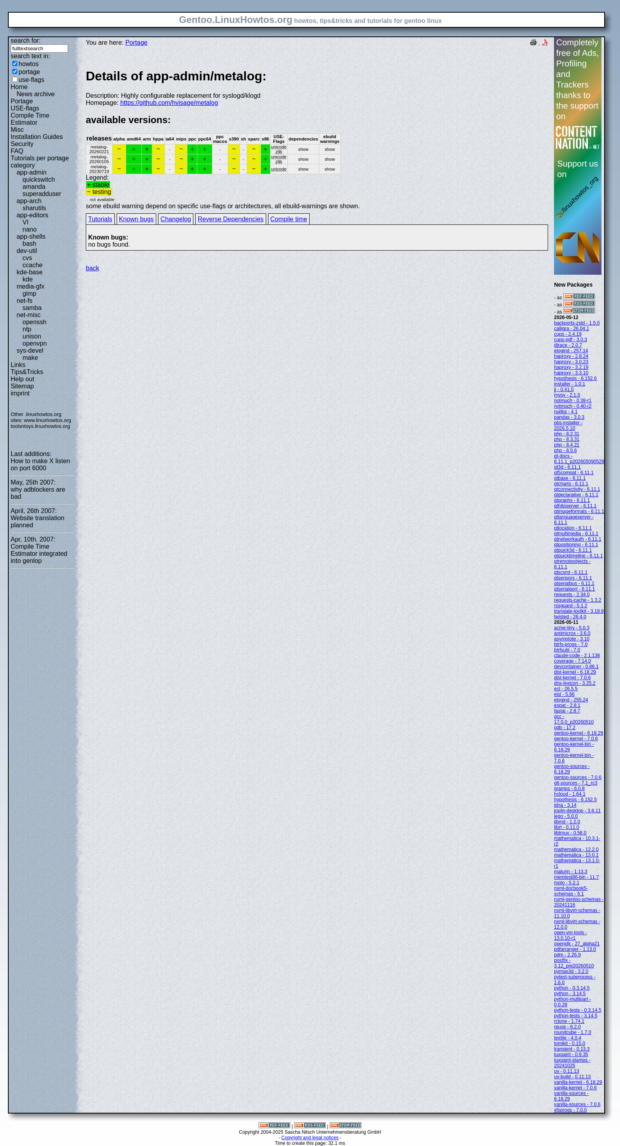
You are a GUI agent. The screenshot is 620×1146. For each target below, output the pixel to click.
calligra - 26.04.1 (571, 328)
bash (29, 243)
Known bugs (136, 219)
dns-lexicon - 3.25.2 (574, 683)
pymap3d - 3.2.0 (571, 971)
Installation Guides (37, 136)
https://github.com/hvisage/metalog (169, 102)
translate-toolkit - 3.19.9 (578, 611)
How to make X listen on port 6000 (40, 464)
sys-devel (30, 350)
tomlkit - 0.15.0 (569, 1043)
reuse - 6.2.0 (567, 1027)
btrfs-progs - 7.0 (571, 644)
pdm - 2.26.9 (567, 955)
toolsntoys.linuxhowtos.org (40, 426)
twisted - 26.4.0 (570, 617)
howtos (29, 64)
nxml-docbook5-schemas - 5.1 (571, 891)
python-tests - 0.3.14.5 (577, 1010)
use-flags (31, 79)
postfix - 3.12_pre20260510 (574, 963)
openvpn (35, 343)
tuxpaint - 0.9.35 (571, 1054)
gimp (29, 293)
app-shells (31, 236)
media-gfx (30, 286)
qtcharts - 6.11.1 (571, 484)
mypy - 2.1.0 (567, 395)
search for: (26, 40)
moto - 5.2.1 (566, 883)
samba (32, 307)
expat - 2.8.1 (567, 705)
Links (18, 364)
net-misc (28, 315)
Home (19, 87)
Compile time (288, 219)
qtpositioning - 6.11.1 (576, 544)
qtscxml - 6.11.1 (571, 572)
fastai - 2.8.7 (567, 711)
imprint (20, 393)
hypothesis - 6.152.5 (575, 799)
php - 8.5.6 (565, 450)
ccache (33, 265)
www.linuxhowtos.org (47, 420)
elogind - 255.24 (571, 700)
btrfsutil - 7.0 (567, 650)
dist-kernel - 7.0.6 (572, 677)
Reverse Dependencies (230, 219)
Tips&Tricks (27, 372)
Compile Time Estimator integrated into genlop (39, 553)
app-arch (29, 201)
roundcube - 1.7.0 (572, 1032)
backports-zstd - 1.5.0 (576, 323)
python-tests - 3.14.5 (575, 1016)
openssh (35, 322)
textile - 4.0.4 (567, 1038)
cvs (27, 258)
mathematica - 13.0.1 (576, 855)
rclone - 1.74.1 (569, 1021)
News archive (36, 94)
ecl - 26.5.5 (565, 689)
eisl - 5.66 (564, 694)
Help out (22, 379)
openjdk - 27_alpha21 (576, 943)
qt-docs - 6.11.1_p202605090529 (579, 458)
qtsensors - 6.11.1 (573, 578)
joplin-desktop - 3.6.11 (577, 810)
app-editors (32, 215)
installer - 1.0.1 (569, 384)
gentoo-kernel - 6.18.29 (578, 733)
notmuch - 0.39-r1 (573, 400)
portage (29, 71)
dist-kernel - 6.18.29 (575, 672)
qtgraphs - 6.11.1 (572, 500)
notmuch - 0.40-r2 (573, 406)
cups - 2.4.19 (567, 334)
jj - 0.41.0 (563, 389)
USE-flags (25, 108)
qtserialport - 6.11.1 (574, 589)
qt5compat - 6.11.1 (574, 472)
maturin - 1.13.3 (570, 871)
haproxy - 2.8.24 (571, 356)
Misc (17, 129)
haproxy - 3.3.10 (571, 373)
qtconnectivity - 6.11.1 (577, 489)
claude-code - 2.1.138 (577, 655)
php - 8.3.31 (566, 439)
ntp (27, 329)
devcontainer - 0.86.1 (576, 666)
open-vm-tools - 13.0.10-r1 (570, 935)
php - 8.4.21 (566, 445)
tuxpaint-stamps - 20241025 (572, 1062)
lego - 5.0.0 (566, 816)
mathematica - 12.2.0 (576, 849)
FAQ (17, 151)
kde (28, 279)
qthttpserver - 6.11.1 (575, 506)
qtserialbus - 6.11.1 (574, 583)
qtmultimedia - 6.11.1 (576, 533)
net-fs (24, 300)
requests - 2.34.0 (572, 594)
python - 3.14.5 (570, 993)
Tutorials (100, 219)
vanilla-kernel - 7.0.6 (575, 1088)
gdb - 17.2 (564, 727)
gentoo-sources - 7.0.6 (577, 777)
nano (30, 229)
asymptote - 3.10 (571, 639)
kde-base (30, 272)
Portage (22, 101)
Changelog (176, 219)
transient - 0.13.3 (572, 1049)
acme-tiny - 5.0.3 (571, 628)
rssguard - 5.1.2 (570, 605)
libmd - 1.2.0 (567, 822)
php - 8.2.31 (566, 434)
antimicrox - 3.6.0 (572, 633)
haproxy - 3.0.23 (571, 362)
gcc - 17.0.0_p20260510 (574, 719)
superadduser (42, 193)
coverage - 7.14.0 (572, 661)
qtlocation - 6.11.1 (573, 528)
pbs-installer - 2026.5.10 (568, 425)
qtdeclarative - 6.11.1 (576, 495)
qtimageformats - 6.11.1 (579, 511)
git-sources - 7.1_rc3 (575, 783)
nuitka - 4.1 (565, 411)
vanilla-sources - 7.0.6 (577, 1104)
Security (22, 144)
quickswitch (39, 179)
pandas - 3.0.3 (569, 417)
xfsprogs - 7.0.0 (570, 1110)
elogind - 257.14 (571, 350)
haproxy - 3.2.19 (571, 367)
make (30, 357)
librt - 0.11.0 (566, 827)
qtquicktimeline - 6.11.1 (578, 556)
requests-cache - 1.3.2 (577, 600)
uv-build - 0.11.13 (572, 1076)
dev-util (27, 250)
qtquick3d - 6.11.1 (573, 550)
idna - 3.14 (565, 805)
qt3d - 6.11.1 (567, 467)
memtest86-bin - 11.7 (576, 877)
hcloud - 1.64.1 (569, 794)
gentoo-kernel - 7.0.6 (576, 738)
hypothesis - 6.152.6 (575, 378)
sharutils (34, 208)
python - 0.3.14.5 (572, 988)
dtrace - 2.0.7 (568, 345)
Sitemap (22, 386)
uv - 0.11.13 (566, 1071)
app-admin (32, 172)
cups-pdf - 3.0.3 (570, 339)
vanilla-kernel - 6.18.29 (578, 1082)
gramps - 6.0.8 (569, 788)
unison (32, 336)
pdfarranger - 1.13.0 (575, 949)
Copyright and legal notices (310, 1137)
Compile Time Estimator (30, 119)
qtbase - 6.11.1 (570, 478)
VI (25, 222)
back (92, 268)
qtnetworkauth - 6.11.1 (577, 539)
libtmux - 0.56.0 (570, 833)
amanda (34, 186)
